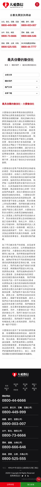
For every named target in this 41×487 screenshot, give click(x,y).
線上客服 (25, 389)
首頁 (6, 65)
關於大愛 (34, 385)
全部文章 (8, 75)
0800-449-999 (8, 25)
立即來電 (10, 484)
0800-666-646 (28, 35)
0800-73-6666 (8, 35)
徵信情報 (16, 385)
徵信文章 (6, 389)
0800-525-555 (8, 46)
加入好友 (30, 484)
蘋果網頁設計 (15, 476)
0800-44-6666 (14, 401)
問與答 (16, 390)
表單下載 (8, 93)
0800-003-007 (28, 25)
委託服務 (25, 385)
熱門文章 (8, 87)
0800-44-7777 (28, 46)
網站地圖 (34, 389)
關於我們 (15, 65)
